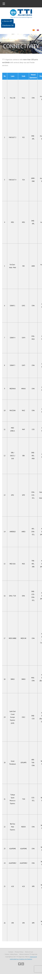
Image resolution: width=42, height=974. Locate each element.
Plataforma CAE (8, 25)
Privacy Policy (19, 952)
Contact (10, 952)
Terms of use (29, 952)
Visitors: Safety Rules (11, 954)
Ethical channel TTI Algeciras (28, 954)
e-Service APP (7, 21)
